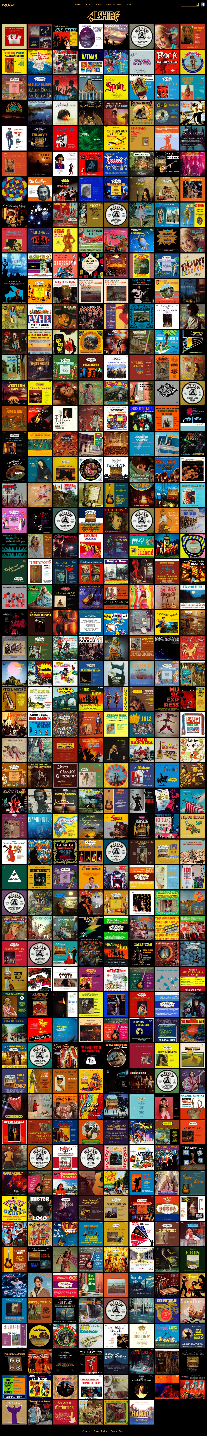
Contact (86, 1431)
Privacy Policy (100, 1431)
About (129, 4)
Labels (87, 4)
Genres (98, 4)
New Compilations (114, 4)
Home (78, 4)
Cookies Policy (118, 1431)
